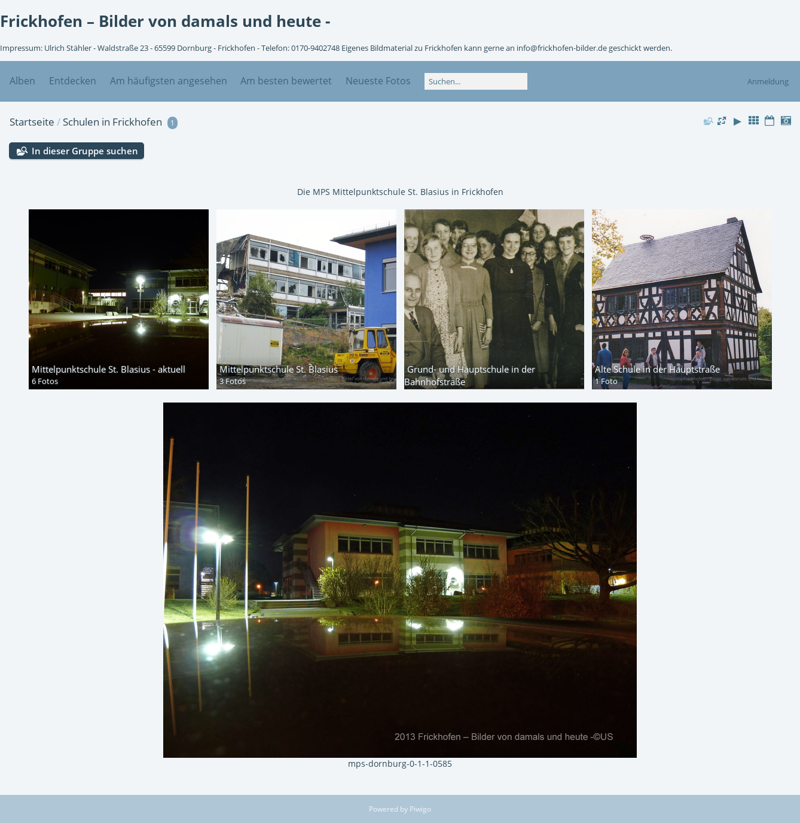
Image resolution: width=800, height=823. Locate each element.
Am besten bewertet (286, 80)
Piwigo (420, 809)
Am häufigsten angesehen (168, 80)
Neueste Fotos (378, 80)
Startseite (32, 122)
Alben (22, 80)
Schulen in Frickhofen (112, 122)
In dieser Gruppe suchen (85, 151)
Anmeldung (768, 81)
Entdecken (72, 80)
